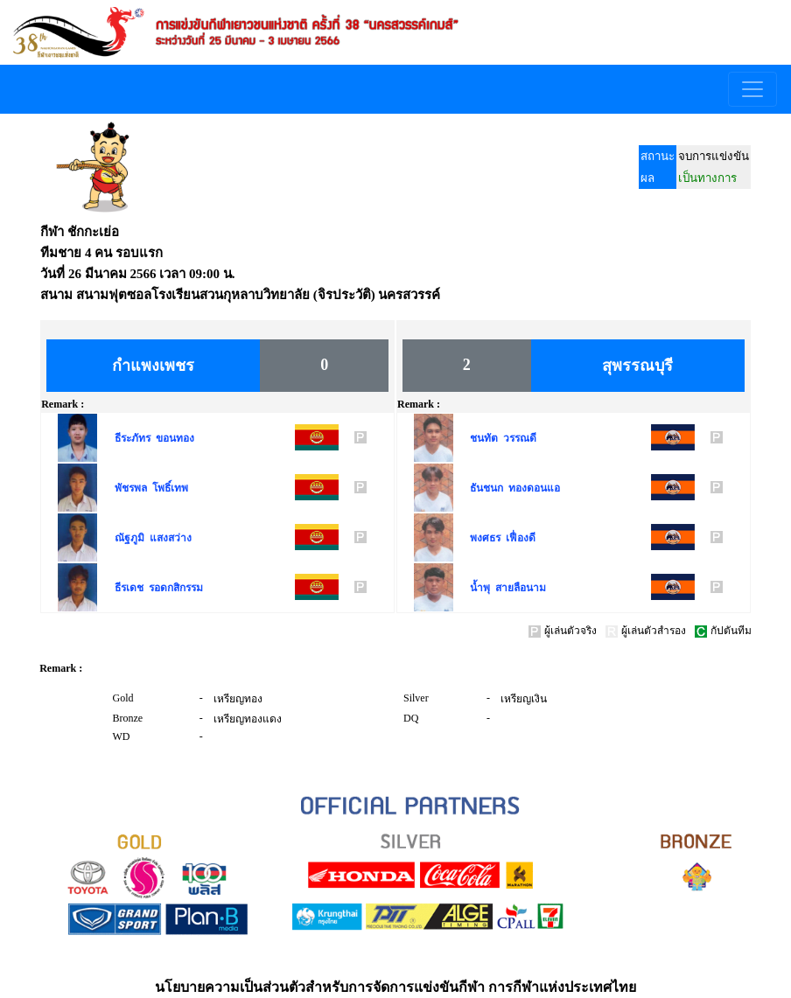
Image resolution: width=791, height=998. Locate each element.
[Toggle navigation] (752, 89)
